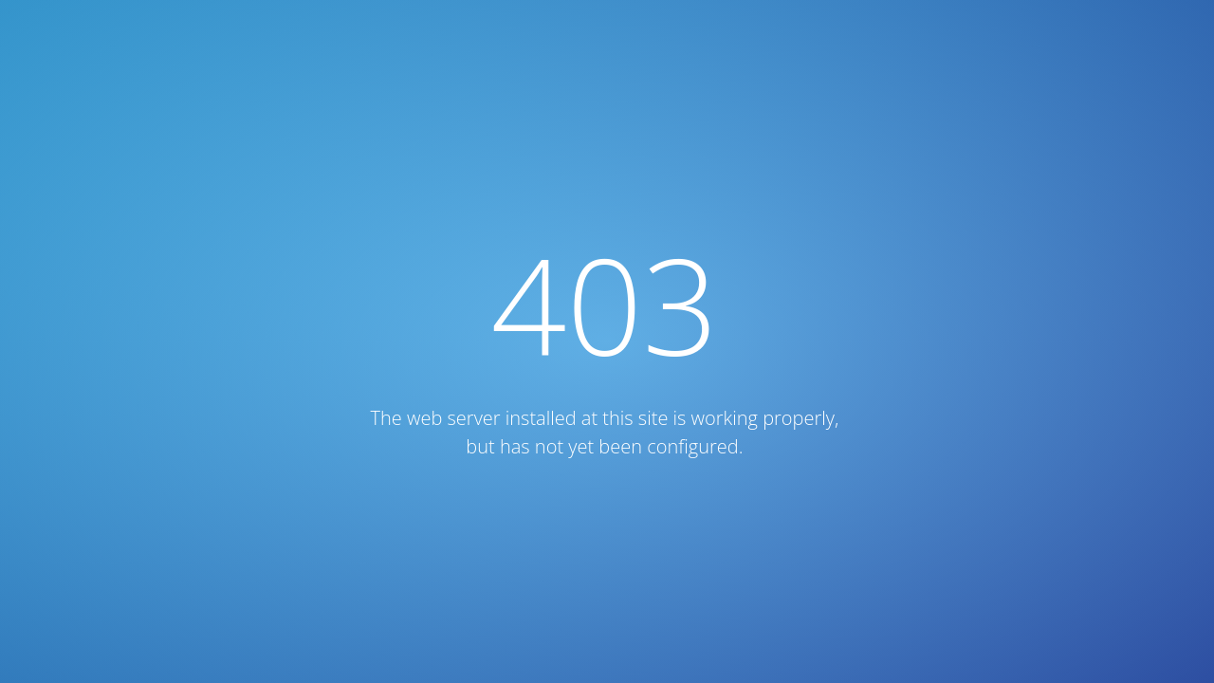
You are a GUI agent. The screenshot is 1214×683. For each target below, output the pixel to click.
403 (605, 304)
